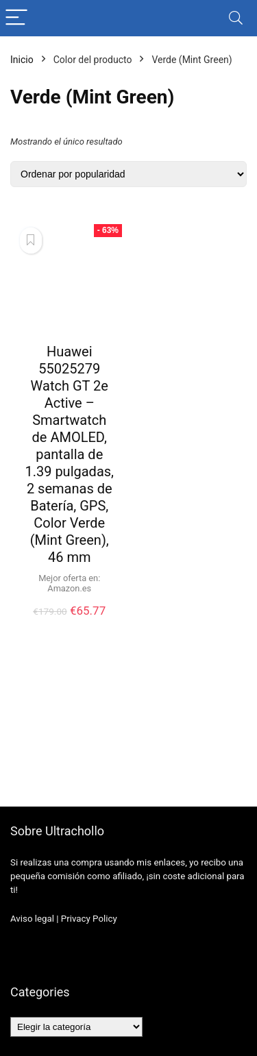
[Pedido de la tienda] (128, 174)
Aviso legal (32, 918)
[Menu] (16, 18)
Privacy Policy (89, 918)
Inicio (22, 59)
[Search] (235, 18)
